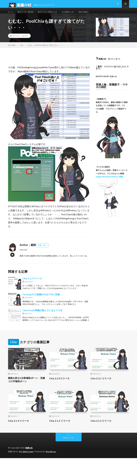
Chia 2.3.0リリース (60, 383)
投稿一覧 (41, 250)
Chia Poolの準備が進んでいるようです (42, 315)
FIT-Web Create (27, 457)
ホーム (11, 14)
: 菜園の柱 (107, 81)
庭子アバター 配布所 (28, 14)
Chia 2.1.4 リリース (19, 426)
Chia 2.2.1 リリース (102, 383)
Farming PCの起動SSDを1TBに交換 (41, 299)
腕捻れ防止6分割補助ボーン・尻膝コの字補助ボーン (26, 385)
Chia (26, 41)
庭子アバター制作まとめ (53, 14)
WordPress (52, 457)
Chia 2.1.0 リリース (102, 426)
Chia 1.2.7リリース (32, 283)
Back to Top (68, 444)
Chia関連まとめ (75, 14)
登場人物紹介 (93, 14)
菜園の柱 (29, 454)
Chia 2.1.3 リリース (60, 426)
